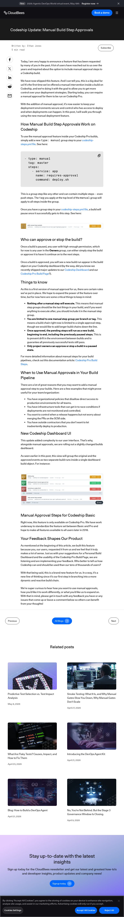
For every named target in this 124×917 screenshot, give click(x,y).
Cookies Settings (12, 911)
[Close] (118, 901)
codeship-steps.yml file (74, 209)
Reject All (109, 911)
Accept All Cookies (86, 911)
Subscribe (106, 48)
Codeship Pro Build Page (35, 273)
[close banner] (119, 3)
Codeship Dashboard (77, 269)
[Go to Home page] (14, 12)
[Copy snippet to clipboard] (99, 155)
